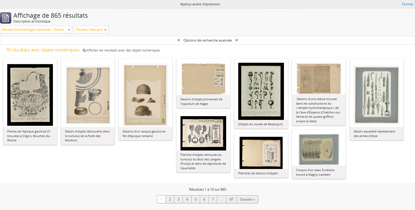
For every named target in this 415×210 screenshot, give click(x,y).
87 (231, 199)
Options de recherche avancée (208, 40)
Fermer (407, 4)
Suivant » (247, 199)
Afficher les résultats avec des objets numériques (121, 50)
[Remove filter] (69, 29)
